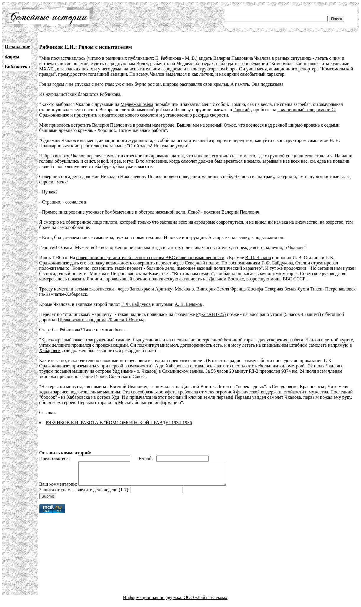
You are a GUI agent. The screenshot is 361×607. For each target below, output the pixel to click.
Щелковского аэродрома (82, 319)
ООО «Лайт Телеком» (205, 601)
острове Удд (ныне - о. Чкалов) (126, 371)
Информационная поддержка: (153, 601)
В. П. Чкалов (258, 257)
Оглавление (17, 46)
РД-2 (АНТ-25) (211, 314)
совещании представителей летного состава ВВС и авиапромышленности (150, 257)
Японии (94, 278)
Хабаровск (50, 350)
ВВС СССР (294, 278)
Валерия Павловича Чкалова (242, 58)
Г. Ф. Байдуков (136, 304)
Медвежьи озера (137, 104)
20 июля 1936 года (126, 319)
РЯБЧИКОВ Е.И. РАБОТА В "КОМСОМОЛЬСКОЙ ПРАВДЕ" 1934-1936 (119, 422)
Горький (241, 109)
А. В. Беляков (188, 304)
